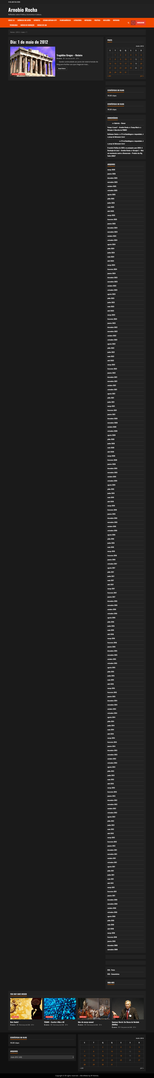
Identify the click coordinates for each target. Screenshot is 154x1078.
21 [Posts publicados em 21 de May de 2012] (110, 68)
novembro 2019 (112, 472)
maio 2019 (110, 497)
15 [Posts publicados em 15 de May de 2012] (115, 64)
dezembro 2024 (112, 228)
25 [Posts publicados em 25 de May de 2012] (131, 68)
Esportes (37, 20)
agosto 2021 (111, 393)
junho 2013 (110, 775)
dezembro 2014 (112, 700)
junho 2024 (111, 252)
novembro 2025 (112, 182)
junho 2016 (111, 626)
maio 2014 (110, 729)
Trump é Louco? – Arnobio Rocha (117, 127)
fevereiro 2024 (112, 269)
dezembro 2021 (112, 377)
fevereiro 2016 (112, 642)
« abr (109, 76)
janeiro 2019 (111, 514)
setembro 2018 (112, 530)
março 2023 (111, 315)
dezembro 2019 (112, 468)
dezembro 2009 (112, 945)
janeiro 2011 (111, 895)
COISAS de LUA (42, 25)
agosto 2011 (111, 866)
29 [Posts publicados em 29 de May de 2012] (115, 72)
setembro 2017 (112, 564)
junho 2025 (111, 203)
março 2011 (111, 887)
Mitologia (87, 20)
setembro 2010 (112, 912)
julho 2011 (110, 871)
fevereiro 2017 (112, 593)
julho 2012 (110, 821)
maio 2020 (110, 447)
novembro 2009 (112, 949)
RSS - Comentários (113, 974)
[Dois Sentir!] (26, 1008)
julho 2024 (110, 248)
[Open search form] (128, 23)
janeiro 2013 (111, 796)
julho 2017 (110, 572)
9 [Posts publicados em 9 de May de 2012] (120, 59)
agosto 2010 (111, 916)
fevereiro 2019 (112, 510)
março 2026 (111, 169)
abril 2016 (110, 634)
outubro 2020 (111, 427)
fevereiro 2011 (112, 891)
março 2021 (111, 406)
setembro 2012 (112, 812)
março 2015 (111, 688)
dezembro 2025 (112, 178)
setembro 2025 (112, 190)
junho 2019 (111, 493)
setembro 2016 (112, 613)
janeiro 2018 (111, 559)
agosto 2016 (111, 617)
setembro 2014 (112, 713)
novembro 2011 (112, 854)
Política (97, 20)
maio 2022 (110, 356)
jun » (142, 76)
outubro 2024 (111, 236)
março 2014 (111, 738)
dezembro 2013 (112, 750)
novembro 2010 (112, 904)
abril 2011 (110, 883)
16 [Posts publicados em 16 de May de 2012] (120, 64)
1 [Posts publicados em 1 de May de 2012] (115, 55)
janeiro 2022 (111, 373)
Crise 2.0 (11, 20)
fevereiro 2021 (112, 410)
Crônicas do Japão (24, 20)
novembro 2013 (112, 754)
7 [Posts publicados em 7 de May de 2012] (84, 1051)
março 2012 (111, 837)
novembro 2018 (112, 522)
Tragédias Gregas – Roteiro (32, 62)
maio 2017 (110, 580)
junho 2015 (110, 676)
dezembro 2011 (112, 850)
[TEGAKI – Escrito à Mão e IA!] (60, 1008)
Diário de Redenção (27, 25)
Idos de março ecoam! (86, 1022)
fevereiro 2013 (112, 792)
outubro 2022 (111, 335)
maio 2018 (110, 547)
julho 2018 (110, 539)
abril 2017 (110, 584)
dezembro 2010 (112, 900)
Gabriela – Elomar (120, 123)
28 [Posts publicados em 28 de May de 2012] (110, 72)
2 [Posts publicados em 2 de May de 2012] (120, 55)
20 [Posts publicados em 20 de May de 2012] (141, 64)
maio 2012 (110, 829)
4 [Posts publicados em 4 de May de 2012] (130, 55)
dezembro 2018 (112, 518)
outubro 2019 (111, 476)
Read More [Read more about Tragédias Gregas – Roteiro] (62, 68)
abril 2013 (110, 783)
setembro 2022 (112, 340)
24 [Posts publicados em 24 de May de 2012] (125, 68)
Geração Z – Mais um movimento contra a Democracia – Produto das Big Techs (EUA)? (125, 153)
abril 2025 (110, 211)
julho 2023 (110, 298)
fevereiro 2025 (112, 219)
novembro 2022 (112, 331)
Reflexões (106, 20)
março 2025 (111, 215)
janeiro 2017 (111, 597)
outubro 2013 (111, 759)
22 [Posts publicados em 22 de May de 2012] (115, 68)
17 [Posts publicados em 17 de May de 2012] (125, 64)
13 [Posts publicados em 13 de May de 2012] (141, 59)
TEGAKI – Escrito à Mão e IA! (54, 1022)
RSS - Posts (111, 970)
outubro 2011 (111, 858)
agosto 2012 (111, 817)
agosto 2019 (111, 485)
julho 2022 (110, 348)
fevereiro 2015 (112, 692)
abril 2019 (110, 501)
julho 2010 (110, 920)
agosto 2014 (111, 717)
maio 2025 (110, 207)
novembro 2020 (112, 423)
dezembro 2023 (112, 277)
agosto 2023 (111, 294)
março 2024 (111, 265)
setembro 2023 (112, 290)
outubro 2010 (111, 908)
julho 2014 (110, 721)
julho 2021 (110, 398)
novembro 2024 (112, 232)
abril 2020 (110, 452)
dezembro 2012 (112, 800)
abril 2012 (110, 833)
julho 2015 (110, 671)
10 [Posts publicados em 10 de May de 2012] (125, 59)
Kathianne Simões (113, 134)
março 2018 (111, 551)
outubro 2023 (111, 286)
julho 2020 (110, 439)
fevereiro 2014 (112, 742)
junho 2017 (110, 576)
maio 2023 (110, 306)
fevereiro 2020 (112, 460)
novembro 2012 (112, 804)
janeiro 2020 (111, 464)
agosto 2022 (111, 344)
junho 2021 (110, 402)
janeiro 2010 (111, 941)
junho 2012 (110, 825)
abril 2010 (110, 929)
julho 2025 (110, 198)
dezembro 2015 (112, 651)
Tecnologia (14, 25)
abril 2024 (110, 261)
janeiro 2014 (111, 746)
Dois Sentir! (14, 1022)
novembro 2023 (112, 281)
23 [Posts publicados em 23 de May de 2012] (120, 68)
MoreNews (84, 1076)
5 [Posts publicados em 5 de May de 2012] (130, 1047)
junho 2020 (111, 443)
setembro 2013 (112, 763)
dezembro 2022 (112, 327)
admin (60, 58)
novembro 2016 (112, 605)
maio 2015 (110, 680)
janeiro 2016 (111, 647)
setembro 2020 (112, 431)
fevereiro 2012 (112, 842)
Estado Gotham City (50, 20)
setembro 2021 (112, 389)
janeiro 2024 (111, 273)
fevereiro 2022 (112, 369)
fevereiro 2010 (112, 937)
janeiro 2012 (111, 846)
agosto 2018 (111, 535)
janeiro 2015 (111, 696)
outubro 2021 (111, 385)
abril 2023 (110, 311)
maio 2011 (110, 879)
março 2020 (111, 456)
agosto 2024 (111, 244)
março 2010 (111, 933)
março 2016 (111, 638)
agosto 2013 (111, 767)
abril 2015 (110, 684)
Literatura (78, 20)
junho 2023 (111, 302)
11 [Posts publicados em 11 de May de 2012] (131, 59)
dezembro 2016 (112, 601)
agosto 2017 (111, 568)
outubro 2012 (111, 808)
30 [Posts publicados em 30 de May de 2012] (120, 72)
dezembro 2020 (112, 418)
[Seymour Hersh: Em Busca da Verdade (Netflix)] (128, 1008)
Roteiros (116, 20)
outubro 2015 (111, 659)
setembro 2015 (112, 663)
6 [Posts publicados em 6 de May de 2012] (141, 55)
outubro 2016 (111, 609)
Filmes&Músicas (65, 20)
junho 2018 (110, 543)
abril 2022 (110, 360)
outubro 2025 (111, 186)
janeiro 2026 (111, 174)
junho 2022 (111, 352)
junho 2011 (110, 875)
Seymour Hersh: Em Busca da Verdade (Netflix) (125, 1023)
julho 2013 (110, 771)
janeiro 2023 (111, 323)
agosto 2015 (111, 667)
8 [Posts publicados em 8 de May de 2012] (115, 59)
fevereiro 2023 (112, 319)
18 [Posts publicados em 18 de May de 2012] (131, 64)
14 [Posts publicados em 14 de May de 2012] (110, 64)
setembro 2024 (112, 240)
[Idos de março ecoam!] (94, 1008)
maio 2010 (110, 924)
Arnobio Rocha (22, 9)
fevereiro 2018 (112, 555)
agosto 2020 (111, 435)
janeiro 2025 (111, 223)
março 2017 (111, 588)
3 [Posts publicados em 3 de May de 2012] (125, 55)
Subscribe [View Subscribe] (137, 22)
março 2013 (111, 788)
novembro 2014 (112, 705)
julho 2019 (110, 489)
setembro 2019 (112, 481)
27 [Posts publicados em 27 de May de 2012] (141, 68)
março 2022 (111, 364)
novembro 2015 (112, 655)
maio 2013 (110, 779)
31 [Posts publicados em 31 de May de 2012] (125, 72)
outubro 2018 (111, 526)
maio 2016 (110, 630)
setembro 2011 (112, 862)
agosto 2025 (111, 194)
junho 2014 (110, 725)
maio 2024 (110, 257)
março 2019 (111, 505)
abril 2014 (110, 734)
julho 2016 (110, 622)
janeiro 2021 (111, 414)
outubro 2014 (111, 709)
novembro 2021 (112, 381)
